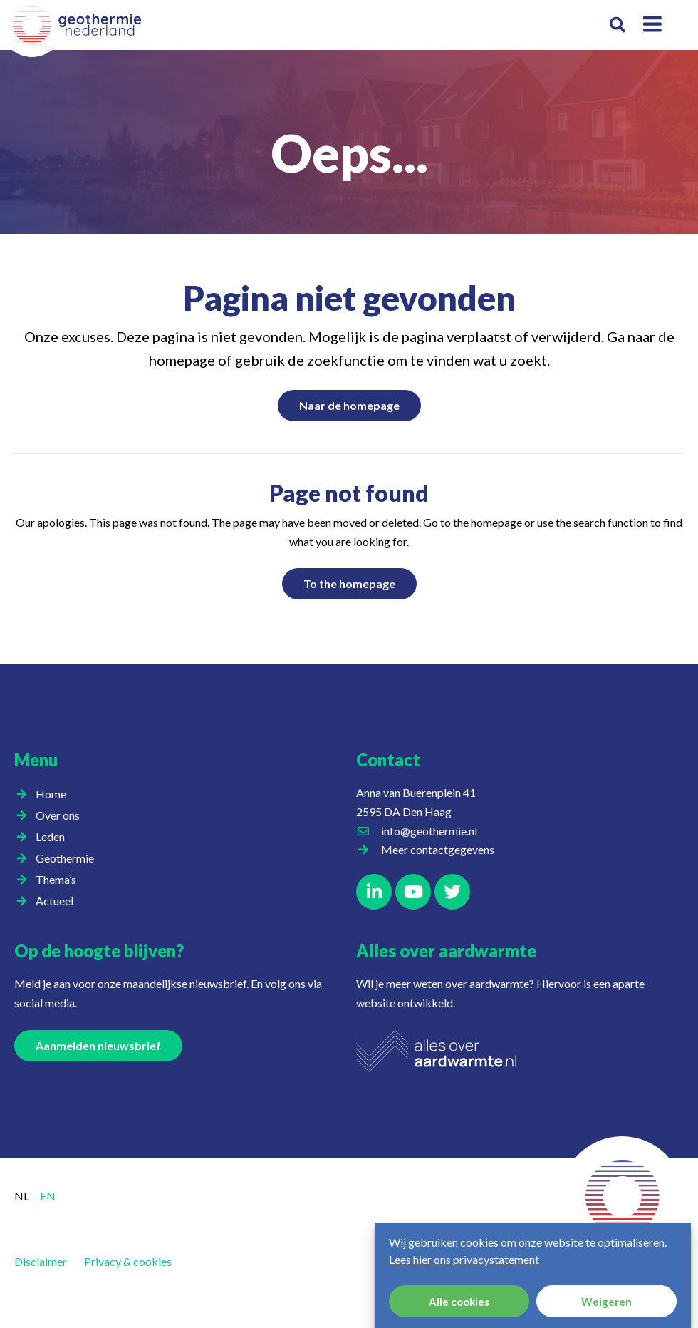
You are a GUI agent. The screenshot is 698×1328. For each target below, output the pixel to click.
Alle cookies (459, 1301)
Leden (54, 837)
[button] (617, 25)
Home (51, 794)
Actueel (58, 901)
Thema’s (59, 880)
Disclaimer (40, 1261)
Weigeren (606, 1301)
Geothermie (68, 858)
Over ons (61, 815)
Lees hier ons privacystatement (464, 1259)
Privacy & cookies (128, 1261)
